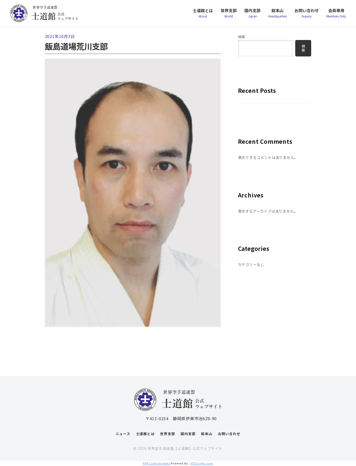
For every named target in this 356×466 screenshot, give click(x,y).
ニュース (123, 433)
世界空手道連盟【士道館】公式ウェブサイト (185, 448)
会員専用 (336, 15)
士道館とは (203, 15)
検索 (242, 36)
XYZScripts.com (201, 463)
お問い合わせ (306, 15)
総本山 (277, 15)
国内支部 (252, 15)
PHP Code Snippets (156, 463)
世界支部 (229, 15)
